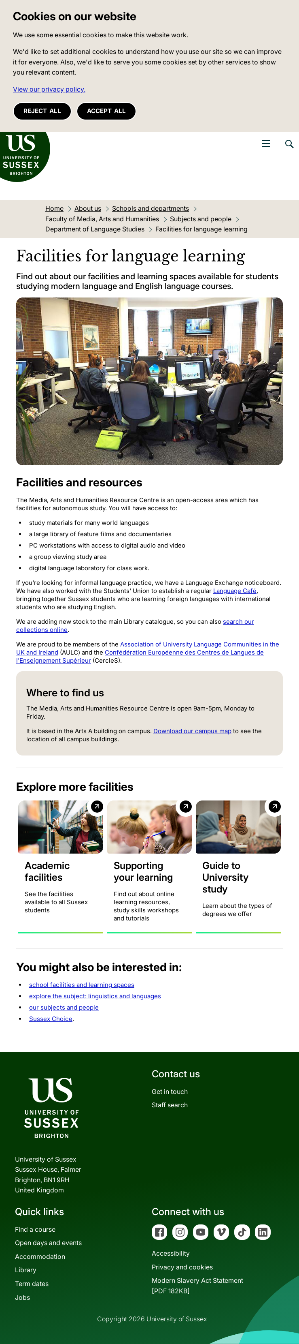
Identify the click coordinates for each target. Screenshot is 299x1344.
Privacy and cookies (182, 1267)
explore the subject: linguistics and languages (95, 996)
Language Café (235, 591)
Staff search (170, 1105)
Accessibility (171, 1253)
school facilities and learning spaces (81, 985)
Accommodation (40, 1256)
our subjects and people (64, 1007)
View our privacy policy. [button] (49, 89)
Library (25, 1270)
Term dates (32, 1284)
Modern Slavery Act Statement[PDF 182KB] (197, 1285)
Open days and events (48, 1243)
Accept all (106, 111)
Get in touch (170, 1091)
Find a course (35, 1229)
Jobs (22, 1297)
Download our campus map (192, 731)
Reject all (42, 111)
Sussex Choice (50, 1019)
